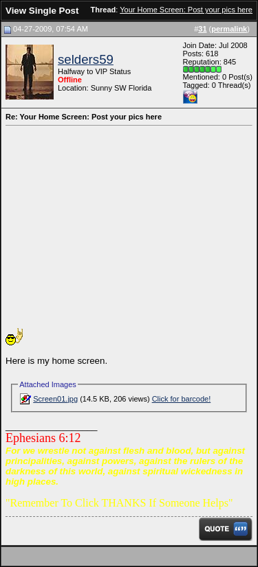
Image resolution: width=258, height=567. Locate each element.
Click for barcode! (181, 399)
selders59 (86, 59)
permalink (229, 29)
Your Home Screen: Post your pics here (186, 9)
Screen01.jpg (55, 399)
